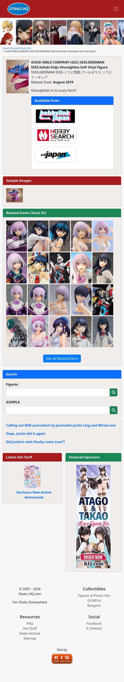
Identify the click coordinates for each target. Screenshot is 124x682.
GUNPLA (13, 402)
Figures (12, 384)
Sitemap (29, 638)
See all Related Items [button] (62, 358)
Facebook (94, 623)
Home (6, 48)
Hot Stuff (30, 628)
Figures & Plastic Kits (21, 48)
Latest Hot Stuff (19, 457)
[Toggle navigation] (116, 9)
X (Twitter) (94, 628)
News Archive (29, 633)
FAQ (30, 623)
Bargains (94, 605)
